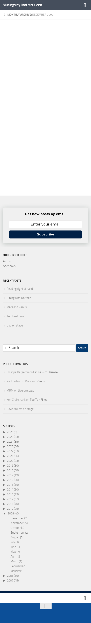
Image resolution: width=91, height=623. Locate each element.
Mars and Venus (17, 307)
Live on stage (15, 325)
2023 (10, 446)
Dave (10, 409)
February (16, 566)
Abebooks (9, 266)
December (17, 518)
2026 (10, 432)
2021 (10, 456)
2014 (10, 489)
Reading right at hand (20, 289)
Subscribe (45, 234)
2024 (10, 441)
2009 (11, 513)
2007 (10, 580)
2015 (10, 485)
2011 (10, 504)
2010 (10, 508)
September (18, 532)
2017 (10, 475)
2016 (10, 480)
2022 (10, 451)
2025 (10, 437)
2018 (10, 470)
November (17, 523)
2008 (10, 576)
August (15, 537)
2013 (10, 494)
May (13, 552)
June (13, 547)
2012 (10, 499)
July (13, 542)
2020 (10, 461)
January (15, 571)
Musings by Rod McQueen (22, 5)
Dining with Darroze (19, 298)
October (16, 528)
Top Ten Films (15, 316)
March (14, 561)
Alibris (7, 261)
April (13, 556)
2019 (10, 465)
